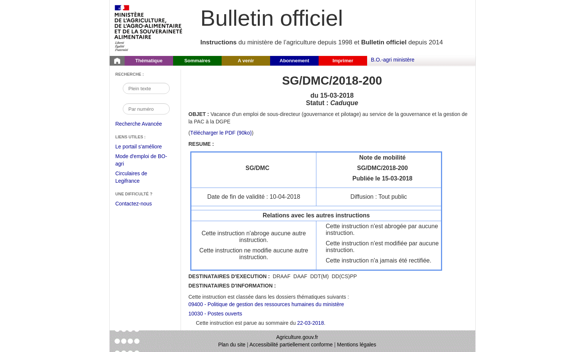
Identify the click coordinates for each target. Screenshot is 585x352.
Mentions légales (356, 345)
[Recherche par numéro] (146, 108)
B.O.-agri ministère (392, 60)
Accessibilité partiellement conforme (291, 345)
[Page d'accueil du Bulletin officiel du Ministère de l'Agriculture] (117, 61)
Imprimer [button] (342, 60)
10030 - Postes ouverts (215, 314)
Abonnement (294, 60)
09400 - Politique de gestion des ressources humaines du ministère (266, 304)
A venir (246, 60)
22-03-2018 (310, 323)
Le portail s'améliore (144, 146)
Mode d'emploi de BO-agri (141, 161)
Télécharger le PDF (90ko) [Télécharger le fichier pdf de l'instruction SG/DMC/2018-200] (221, 133)
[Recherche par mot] (146, 88)
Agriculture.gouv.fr (297, 337)
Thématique (149, 60)
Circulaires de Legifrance (137, 178)
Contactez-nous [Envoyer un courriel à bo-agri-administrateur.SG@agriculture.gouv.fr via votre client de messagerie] (133, 204)
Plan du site (231, 345)
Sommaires (197, 60)
